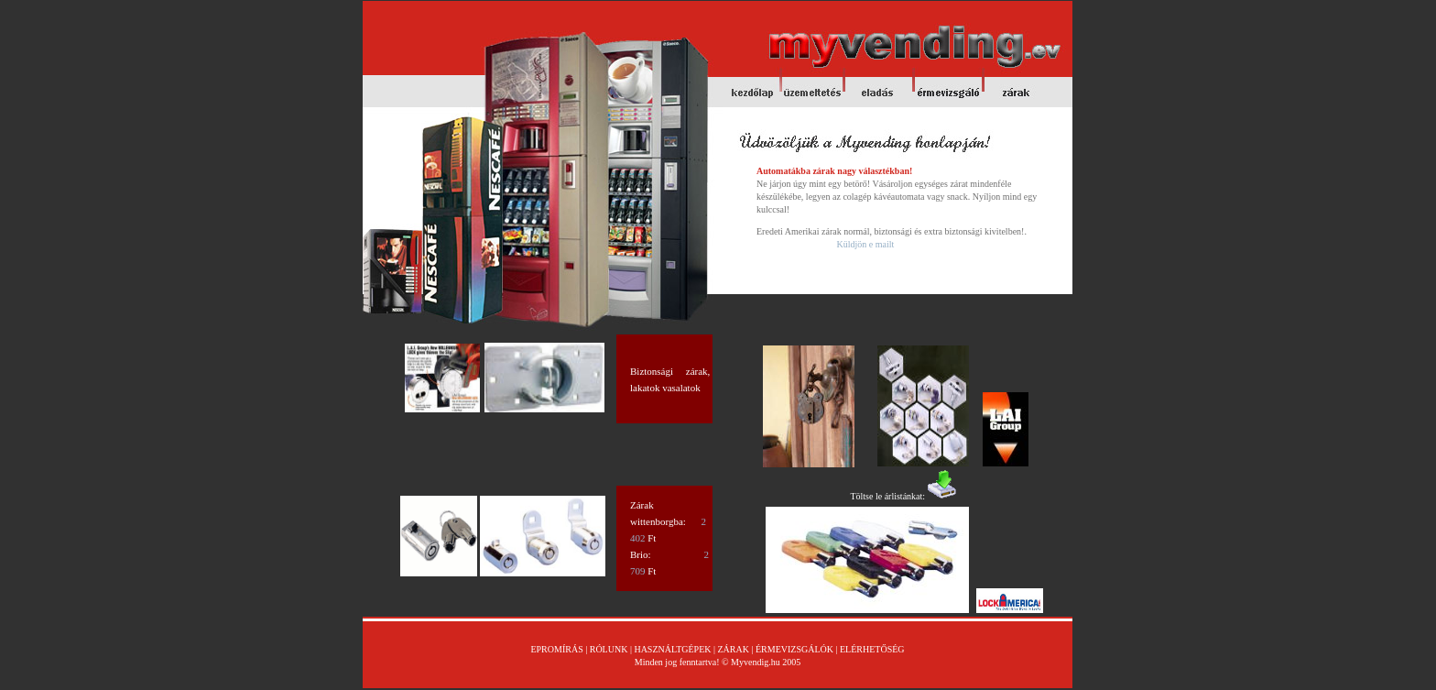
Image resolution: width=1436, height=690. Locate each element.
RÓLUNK (609, 649)
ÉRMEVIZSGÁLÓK (794, 649)
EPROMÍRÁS (557, 649)
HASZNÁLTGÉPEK (672, 649)
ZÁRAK (732, 649)
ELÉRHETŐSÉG (872, 649)
